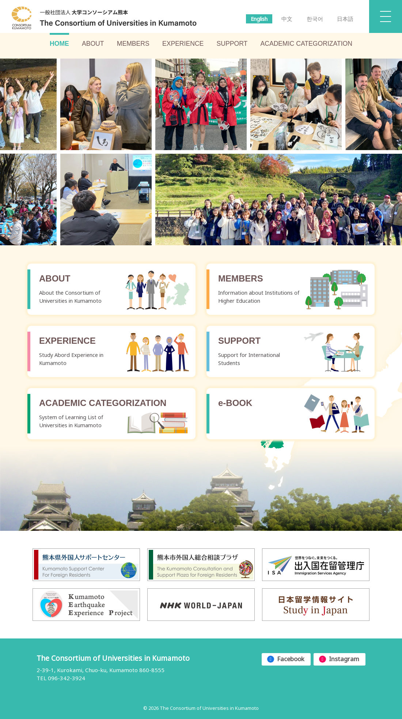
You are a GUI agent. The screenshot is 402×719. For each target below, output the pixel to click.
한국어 (315, 18)
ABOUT (93, 43)
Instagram (344, 659)
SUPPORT (232, 43)
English (259, 18)
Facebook (290, 659)
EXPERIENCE (183, 43)
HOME (59, 43)
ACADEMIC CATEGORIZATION (306, 43)
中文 (286, 18)
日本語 (345, 18)
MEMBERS (133, 43)
